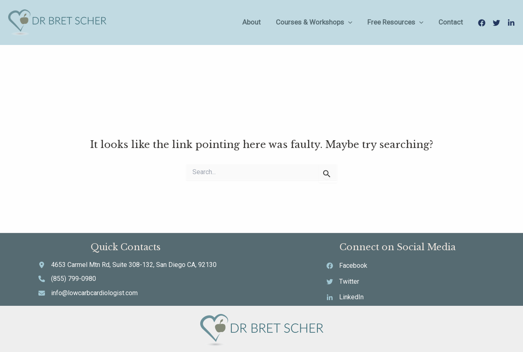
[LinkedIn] (511, 23)
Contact (455, 22)
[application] (367, 22)
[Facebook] (481, 23)
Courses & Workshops (333, 22)
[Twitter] (496, 23)
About (277, 22)
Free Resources (407, 22)
